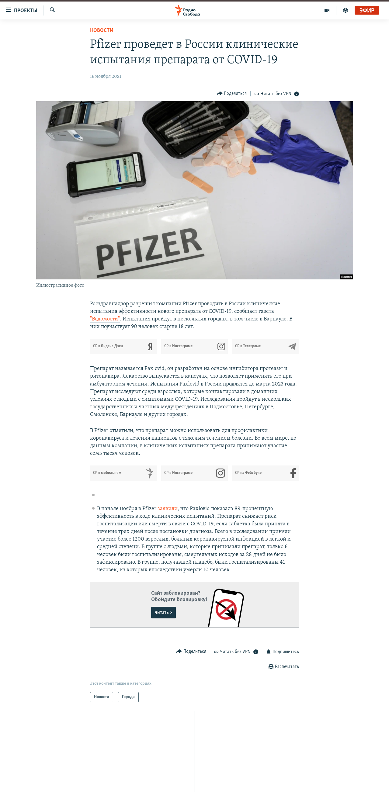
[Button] (232, 93)
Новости (101, 30)
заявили (168, 509)
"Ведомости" (105, 319)
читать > (163, 612)
